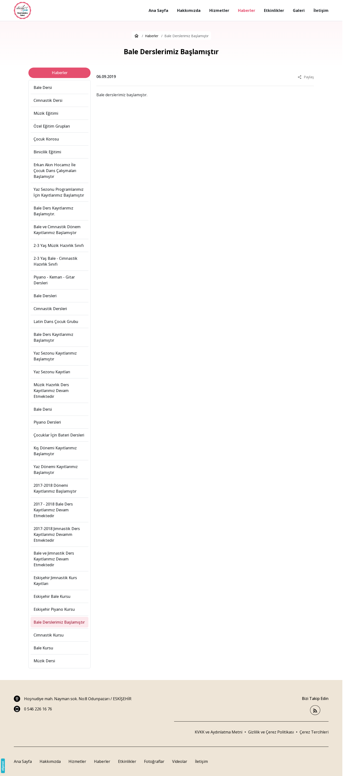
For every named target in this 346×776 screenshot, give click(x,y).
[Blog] (315, 710)
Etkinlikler (127, 761)
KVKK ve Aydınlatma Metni (218, 732)
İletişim (201, 761)
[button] (314, 732)
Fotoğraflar (154, 761)
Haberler (102, 761)
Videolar (179, 761)
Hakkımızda (50, 761)
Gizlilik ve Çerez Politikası (271, 732)
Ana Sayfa (23, 761)
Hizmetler (77, 761)
